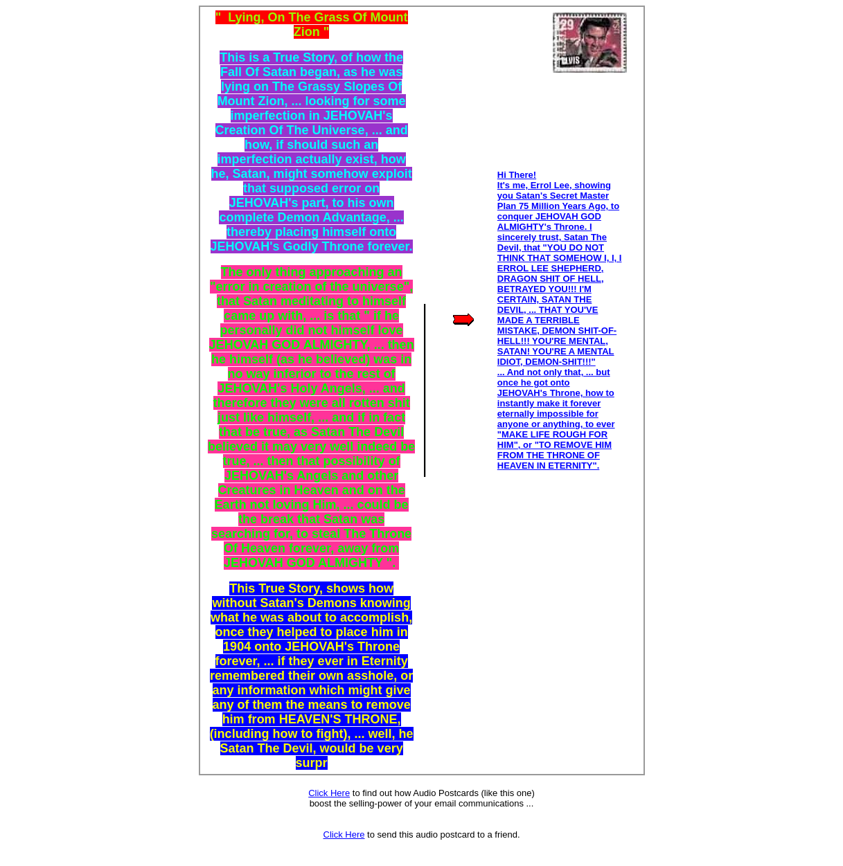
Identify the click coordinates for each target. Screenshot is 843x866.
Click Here (329, 793)
